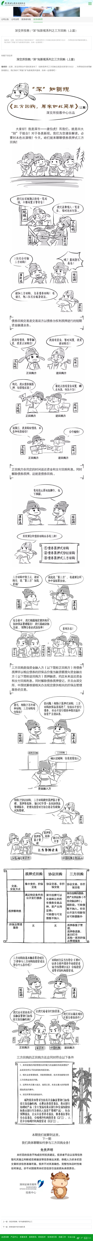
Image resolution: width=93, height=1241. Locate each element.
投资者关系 (52, 1237)
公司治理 (15, 19)
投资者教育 (38, 19)
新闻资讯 (32, 1237)
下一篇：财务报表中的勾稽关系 (14, 1227)
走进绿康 (5, 1237)
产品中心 (14, 1237)
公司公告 (5, 19)
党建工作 (62, 1237)
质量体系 (23, 1237)
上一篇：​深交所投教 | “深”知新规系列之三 (17, 1222)
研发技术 (42, 1237)
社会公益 (71, 1237)
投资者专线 (26, 19)
